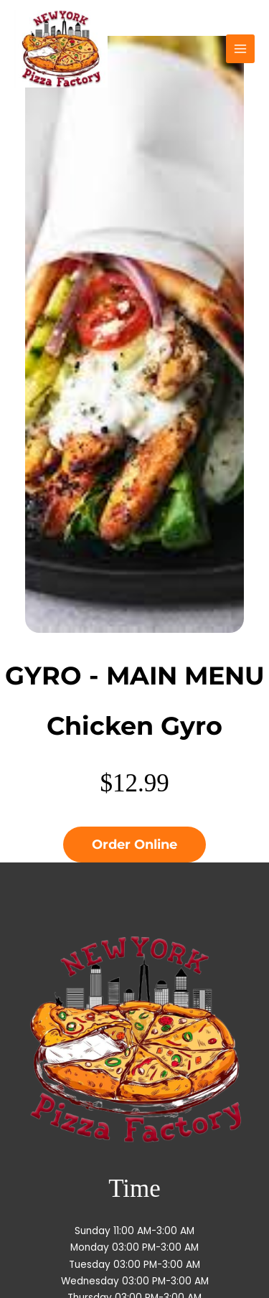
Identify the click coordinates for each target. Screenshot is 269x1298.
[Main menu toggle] (240, 49)
